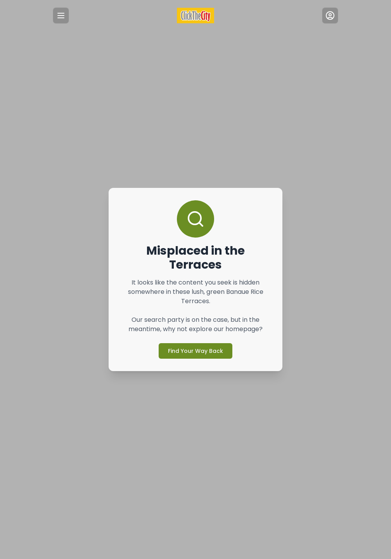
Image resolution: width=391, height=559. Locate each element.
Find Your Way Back (195, 343)
